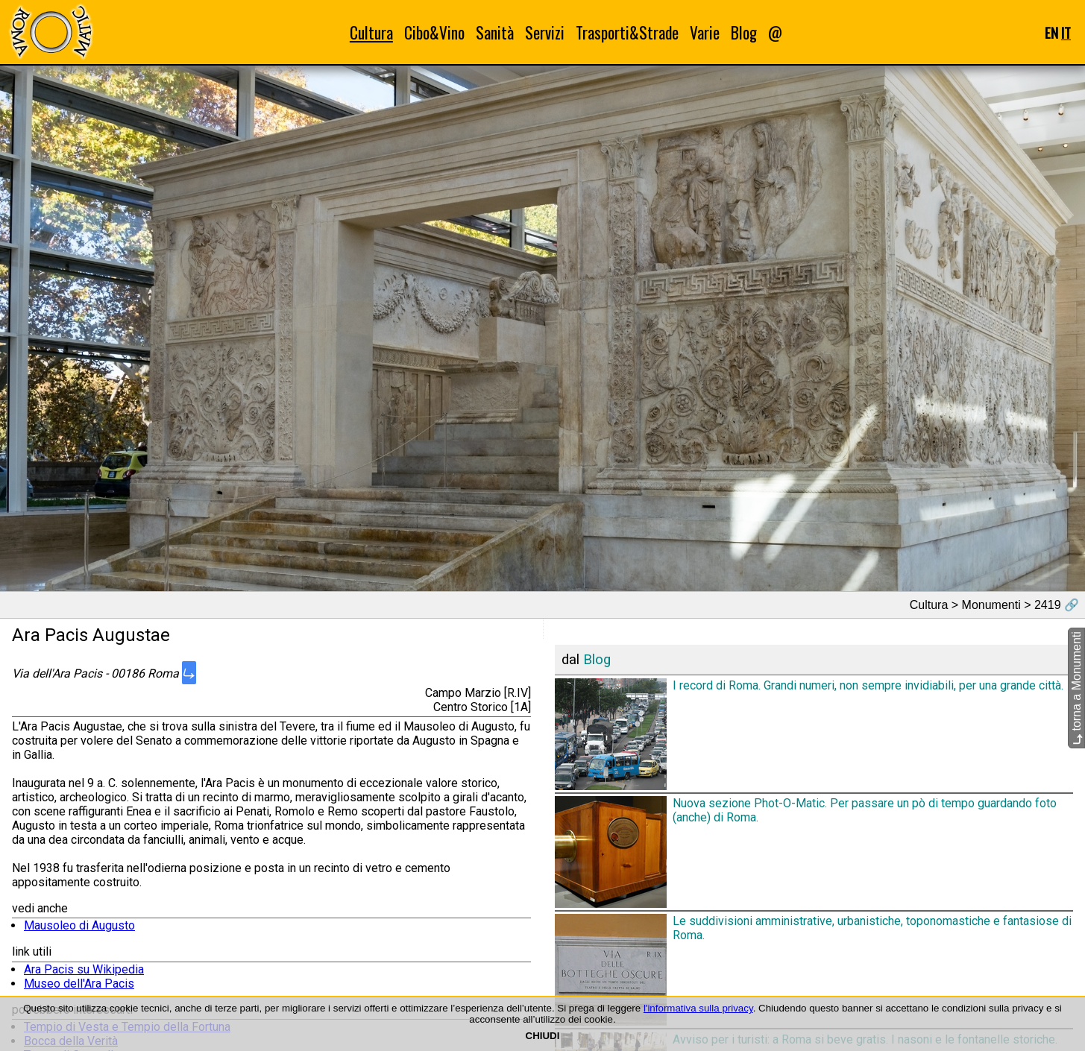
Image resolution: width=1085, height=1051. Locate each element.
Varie (705, 32)
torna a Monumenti (1076, 688)
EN (1051, 32)
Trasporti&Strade (627, 32)
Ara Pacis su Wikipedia (84, 969)
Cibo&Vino (434, 32)
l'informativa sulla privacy (698, 1008)
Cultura (371, 32)
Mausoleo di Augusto (79, 925)
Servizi (544, 32)
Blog (744, 32)
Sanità (495, 32)
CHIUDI (543, 1035)
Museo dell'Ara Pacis (79, 983)
